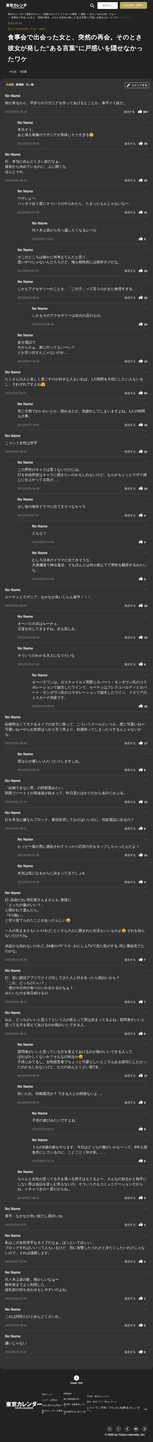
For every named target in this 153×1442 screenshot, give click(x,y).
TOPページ (47, 1395)
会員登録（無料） (133, 5)
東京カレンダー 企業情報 (52, 1412)
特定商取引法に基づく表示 (74, 1413)
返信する (129, 111)
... (146, 95)
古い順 (30, 84)
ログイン (107, 5)
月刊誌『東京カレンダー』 (99, 1396)
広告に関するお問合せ (52, 1405)
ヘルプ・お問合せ (50, 1400)
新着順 (20, 84)
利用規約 (68, 1394)
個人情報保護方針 (71, 1399)
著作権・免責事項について (74, 1405)
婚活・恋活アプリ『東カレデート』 (103, 1402)
